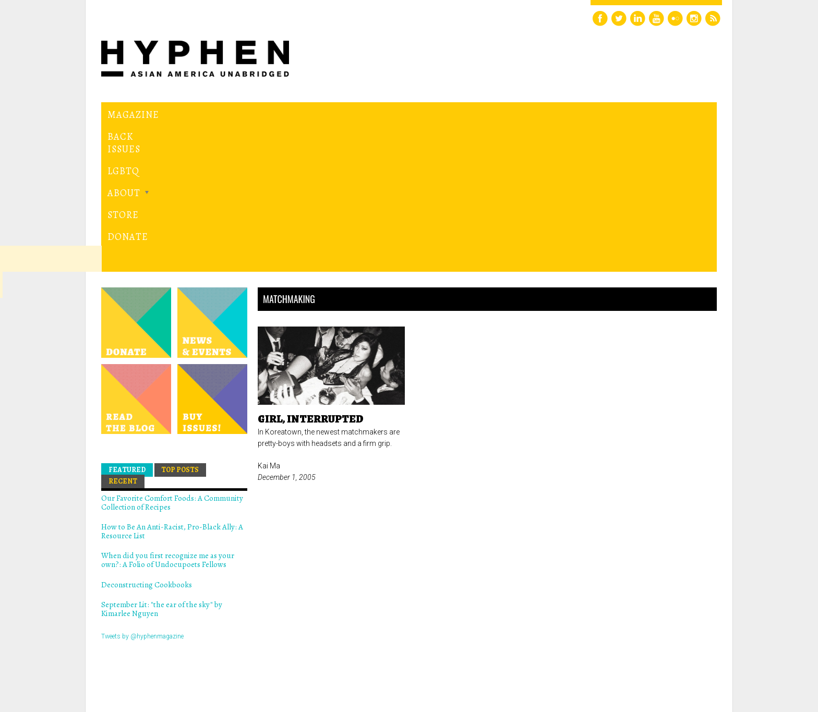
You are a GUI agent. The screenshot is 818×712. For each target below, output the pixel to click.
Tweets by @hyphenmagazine (142, 492)
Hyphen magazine (149, 660)
